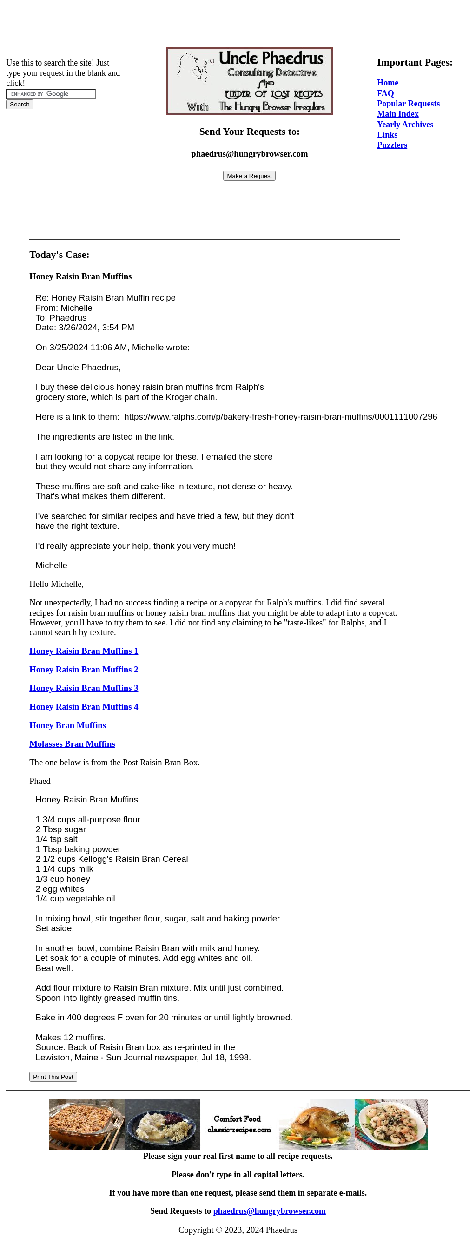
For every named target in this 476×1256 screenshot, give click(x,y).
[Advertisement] (238, 25)
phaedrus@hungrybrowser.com (269, 1211)
